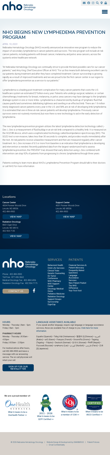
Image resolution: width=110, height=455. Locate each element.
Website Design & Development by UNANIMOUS (65, 442)
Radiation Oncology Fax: (13, 283)
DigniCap (52, 304)
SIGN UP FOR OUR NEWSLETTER (18, 367)
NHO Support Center (53, 285)
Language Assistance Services (74, 277)
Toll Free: (6, 277)
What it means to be (94, 411)
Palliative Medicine (56, 294)
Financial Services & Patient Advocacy (77, 266)
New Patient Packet (77, 283)
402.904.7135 (9, 231)
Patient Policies (93, 442)
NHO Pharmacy (54, 281)
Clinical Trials (53, 270)
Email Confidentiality (57, 445)
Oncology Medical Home (56, 290)
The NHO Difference (73, 286)
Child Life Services (56, 268)
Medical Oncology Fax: (13, 280)
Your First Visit (75, 290)
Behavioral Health (55, 265)
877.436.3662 (17, 277)
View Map (16, 216)
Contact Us (15, 291)
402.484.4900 (9, 211)
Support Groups (54, 299)
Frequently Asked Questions (76, 271)
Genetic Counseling (56, 273)
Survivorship (53, 302)
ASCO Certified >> (94, 415)
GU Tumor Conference (53, 277)
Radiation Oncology (56, 296)
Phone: (6, 274)
